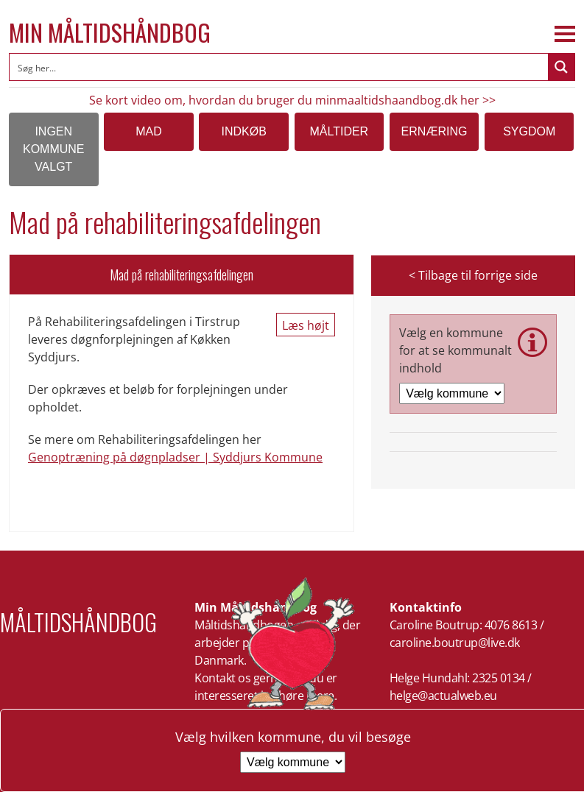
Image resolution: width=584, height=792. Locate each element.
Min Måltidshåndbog (110, 32)
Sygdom (529, 131)
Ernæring (434, 131)
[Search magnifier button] (561, 67)
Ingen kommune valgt (54, 149)
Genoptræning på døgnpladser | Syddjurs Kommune (175, 457)
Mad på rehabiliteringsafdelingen (181, 274)
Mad (149, 131)
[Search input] (279, 67)
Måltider (338, 131)
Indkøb (243, 131)
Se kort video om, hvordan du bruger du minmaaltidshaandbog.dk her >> (292, 100)
